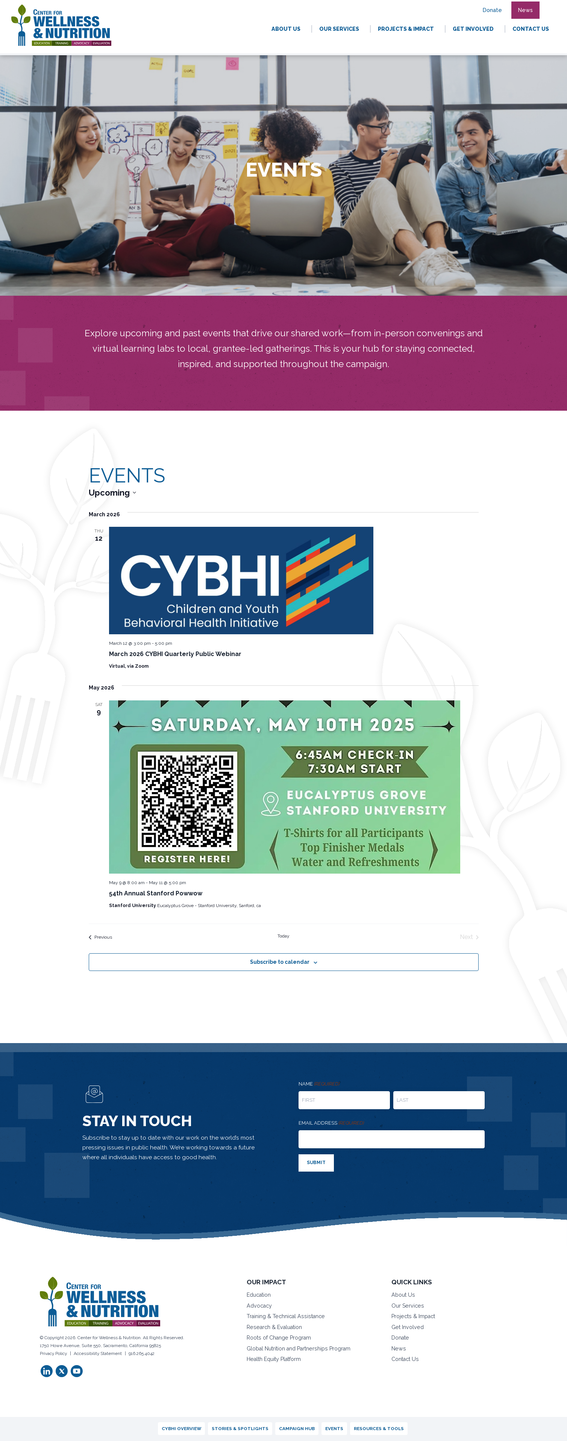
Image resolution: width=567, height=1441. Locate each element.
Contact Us (405, 1359)
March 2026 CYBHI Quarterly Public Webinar (175, 654)
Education (259, 1295)
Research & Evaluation (274, 1327)
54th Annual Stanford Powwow (155, 893)
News (398, 1349)
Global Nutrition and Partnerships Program (298, 1349)
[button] (549, 6)
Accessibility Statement (98, 1353)
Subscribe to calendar (279, 962)
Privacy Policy (53, 1353)
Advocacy (259, 1306)
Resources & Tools (379, 1428)
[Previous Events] (100, 937)
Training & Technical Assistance (286, 1316)
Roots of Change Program (279, 1338)
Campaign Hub (297, 1428)
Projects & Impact (413, 1316)
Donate (400, 1338)
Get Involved (407, 1327)
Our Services (407, 1306)
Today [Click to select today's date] (283, 936)
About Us (403, 1295)
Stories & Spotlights (240, 1428)
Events (334, 1428)
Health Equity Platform (274, 1359)
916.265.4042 (142, 1353)
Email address (331, 1123)
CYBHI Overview (181, 1428)
